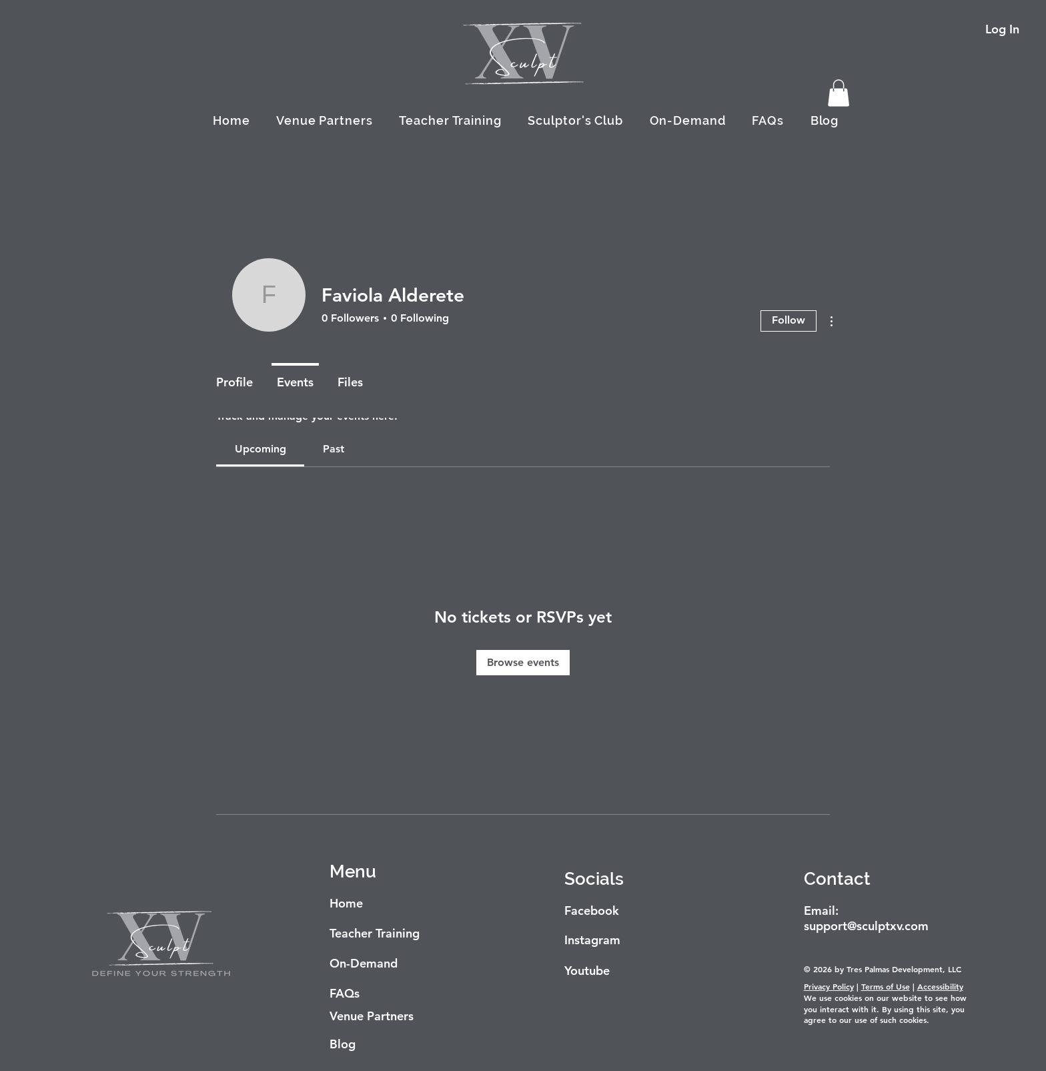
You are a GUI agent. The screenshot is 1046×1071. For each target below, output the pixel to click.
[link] (260, 448)
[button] (838, 93)
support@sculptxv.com (866, 926)
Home (346, 903)
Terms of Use (885, 986)
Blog (343, 1044)
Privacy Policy (829, 986)
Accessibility (940, 986)
